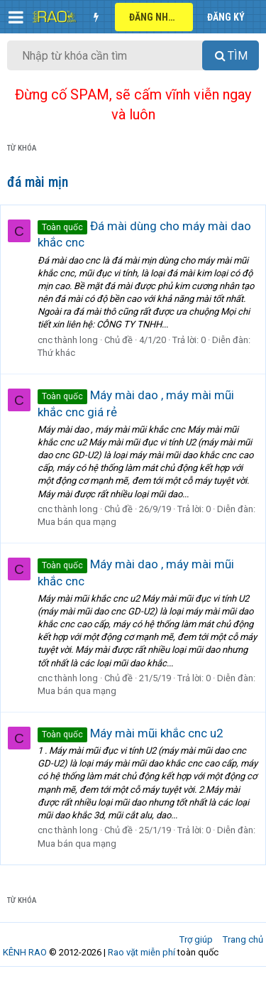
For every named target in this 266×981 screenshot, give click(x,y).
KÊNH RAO (25, 952)
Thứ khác (56, 352)
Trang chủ (243, 939)
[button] (16, 17)
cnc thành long (68, 340)
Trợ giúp (196, 939)
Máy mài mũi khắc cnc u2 (130, 733)
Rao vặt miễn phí (141, 952)
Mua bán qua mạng (77, 521)
